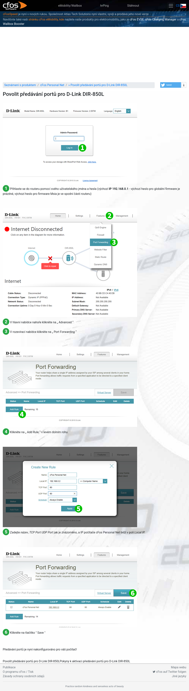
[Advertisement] (94, 54)
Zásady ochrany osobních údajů (23, 676)
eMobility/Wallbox (70, 5)
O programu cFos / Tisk (18, 671)
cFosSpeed (10, 14)
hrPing (104, 5)
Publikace (9, 667)
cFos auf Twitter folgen (169, 671)
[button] (170, 85)
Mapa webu (178, 667)
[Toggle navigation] (170, 5)
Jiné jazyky (179, 676)
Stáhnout (133, 5)
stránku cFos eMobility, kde (46, 19)
